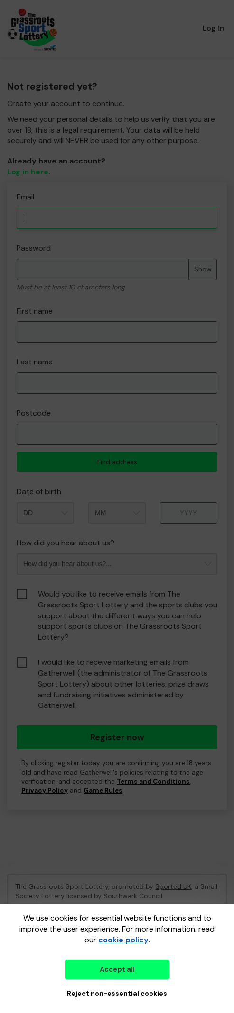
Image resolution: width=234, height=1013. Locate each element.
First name (35, 311)
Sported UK (173, 886)
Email (25, 197)
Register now (117, 737)
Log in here (27, 172)
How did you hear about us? (65, 543)
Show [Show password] (203, 269)
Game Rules (103, 791)
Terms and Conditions (153, 782)
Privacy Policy (44, 791)
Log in (214, 28)
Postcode (34, 413)
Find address (117, 462)
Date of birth (39, 492)
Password (34, 248)
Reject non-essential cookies (117, 993)
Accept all (117, 969)
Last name (35, 362)
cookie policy (123, 940)
